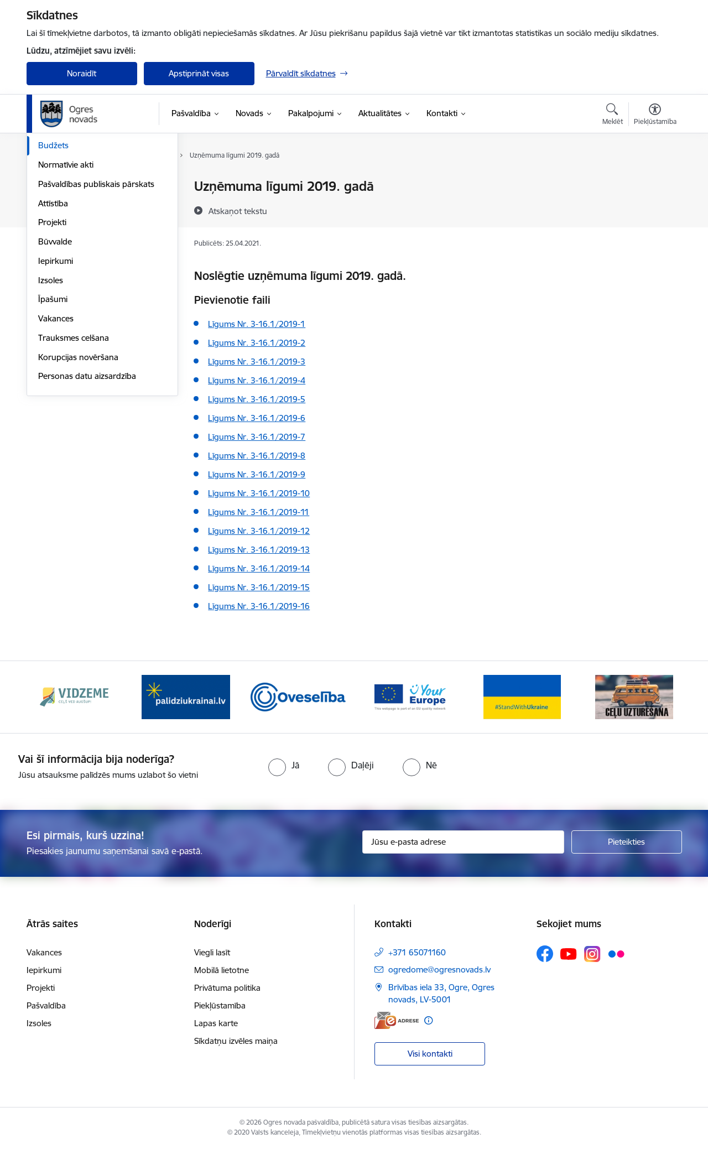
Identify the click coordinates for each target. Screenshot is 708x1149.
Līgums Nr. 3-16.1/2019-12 (259, 531)
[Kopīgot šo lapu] (654, 209)
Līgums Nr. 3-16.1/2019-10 (259, 493)
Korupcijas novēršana (78, 475)
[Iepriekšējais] (52, 697)
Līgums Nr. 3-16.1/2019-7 (256, 436)
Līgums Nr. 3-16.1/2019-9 (256, 474)
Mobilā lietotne (221, 970)
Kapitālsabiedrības (72, 245)
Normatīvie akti (65, 283)
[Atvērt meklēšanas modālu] (612, 115)
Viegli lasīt (212, 952)
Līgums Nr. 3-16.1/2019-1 (256, 324)
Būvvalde (55, 360)
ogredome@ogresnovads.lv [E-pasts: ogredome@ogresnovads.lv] (439, 969)
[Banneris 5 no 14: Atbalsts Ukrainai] (522, 696)
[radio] (283, 765)
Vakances (56, 436)
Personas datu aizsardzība (87, 494)
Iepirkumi (55, 379)
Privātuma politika (227, 987)
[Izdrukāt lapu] (654, 181)
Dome (49, 186)
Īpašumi (52, 417)
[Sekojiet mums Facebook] (545, 953)
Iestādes (53, 225)
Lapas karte (216, 1023)
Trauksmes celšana (73, 456)
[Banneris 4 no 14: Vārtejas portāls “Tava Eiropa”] (410, 696)
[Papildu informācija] (428, 1020)
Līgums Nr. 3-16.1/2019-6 (256, 418)
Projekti (52, 340)
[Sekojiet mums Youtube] (568, 953)
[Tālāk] (656, 697)
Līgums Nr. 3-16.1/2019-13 (259, 549)
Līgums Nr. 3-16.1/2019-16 (259, 606)
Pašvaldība (46, 1005)
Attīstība (53, 321)
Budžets (53, 263)
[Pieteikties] (626, 842)
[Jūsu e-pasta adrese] (463, 842)
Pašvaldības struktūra (78, 206)
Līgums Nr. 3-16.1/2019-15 (259, 587)
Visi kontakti (430, 1053)
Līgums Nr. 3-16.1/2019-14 (259, 568)
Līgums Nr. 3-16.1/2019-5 (256, 399)
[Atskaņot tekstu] (238, 210)
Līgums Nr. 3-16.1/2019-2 (256, 342)
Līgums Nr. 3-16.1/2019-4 (256, 380)
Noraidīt (81, 73)
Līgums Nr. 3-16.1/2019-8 (256, 455)
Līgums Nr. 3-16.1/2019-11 (258, 512)
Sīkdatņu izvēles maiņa (236, 1041)
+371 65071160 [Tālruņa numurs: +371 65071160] (417, 952)
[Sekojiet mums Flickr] (616, 953)
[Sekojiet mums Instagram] (592, 954)
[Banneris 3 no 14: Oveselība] (298, 696)
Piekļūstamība (220, 1005)
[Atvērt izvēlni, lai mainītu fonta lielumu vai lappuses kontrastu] (655, 115)
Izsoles (50, 398)
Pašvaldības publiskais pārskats (96, 302)
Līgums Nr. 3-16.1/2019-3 (256, 361)
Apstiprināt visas (199, 73)
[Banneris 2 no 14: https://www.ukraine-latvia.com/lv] (186, 696)
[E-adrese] (396, 1020)
